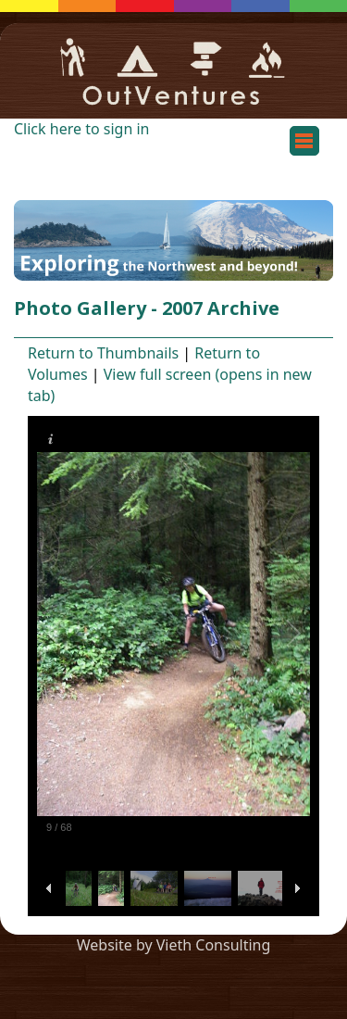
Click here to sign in (81, 129)
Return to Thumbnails (103, 353)
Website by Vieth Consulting (174, 945)
